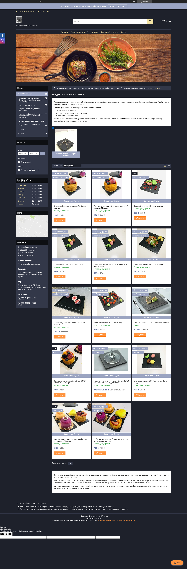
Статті (123, 32)
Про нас (21, 129)
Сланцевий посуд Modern (139, 88)
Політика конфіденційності (126, 520)
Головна (64, 32)
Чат (177, 563)
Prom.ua (105, 516)
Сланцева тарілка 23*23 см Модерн (148, 264)
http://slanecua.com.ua (28, 247)
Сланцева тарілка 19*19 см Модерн (68, 264)
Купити (60, 220)
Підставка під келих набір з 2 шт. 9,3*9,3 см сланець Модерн (70, 382)
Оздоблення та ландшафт (29, 125)
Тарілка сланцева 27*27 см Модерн (108, 323)
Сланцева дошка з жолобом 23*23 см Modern (69, 324)
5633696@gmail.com (28, 250)
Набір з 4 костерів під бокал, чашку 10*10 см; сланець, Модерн (111, 440)
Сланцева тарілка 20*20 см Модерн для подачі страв (110, 265)
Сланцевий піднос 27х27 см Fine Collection (151, 323)
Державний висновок (109, 32)
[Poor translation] (9, 534)
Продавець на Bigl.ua (93, 518)
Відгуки (21, 133)
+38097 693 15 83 (117, 6)
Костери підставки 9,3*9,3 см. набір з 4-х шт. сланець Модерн (70, 440)
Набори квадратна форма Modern (66, 154)
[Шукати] (150, 21)
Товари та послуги (78, 32)
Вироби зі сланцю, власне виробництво (29, 109)
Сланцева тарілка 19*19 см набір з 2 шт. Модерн (150, 382)
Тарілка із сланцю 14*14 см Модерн (148, 206)
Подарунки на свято (27, 105)
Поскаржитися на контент (106, 520)
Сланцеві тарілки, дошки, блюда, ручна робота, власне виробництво (100, 88)
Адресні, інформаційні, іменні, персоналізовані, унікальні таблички (31, 115)
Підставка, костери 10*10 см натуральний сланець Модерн (111, 207)
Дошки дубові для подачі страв (31, 121)
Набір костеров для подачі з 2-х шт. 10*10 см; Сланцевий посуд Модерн (111, 382)
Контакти (94, 32)
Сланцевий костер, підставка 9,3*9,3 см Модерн (70, 207)
